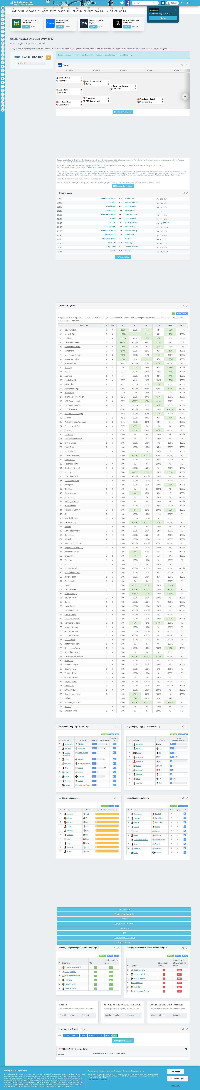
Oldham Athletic (71, 568)
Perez (67, 759)
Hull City (68, 338)
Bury (66, 564)
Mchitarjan (139, 744)
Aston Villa (69, 661)
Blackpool (69, 485)
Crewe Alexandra (72, 455)
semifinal (108, 1035)
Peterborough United (73, 543)
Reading (68, 367)
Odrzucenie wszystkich (178, 1079)
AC (158, 761)
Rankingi (99, 9)
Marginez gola (124, 928)
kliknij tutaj (127, 55)
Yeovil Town (69, 447)
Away (185, 314)
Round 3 (83, 1035)
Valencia (139, 783)
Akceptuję (176, 1071)
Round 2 (75, 1035)
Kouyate (69, 851)
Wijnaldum (139, 757)
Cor (87, 826)
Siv (158, 770)
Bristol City (69, 393)
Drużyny (77, 9)
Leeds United (70, 380)
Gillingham (69, 556)
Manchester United (72, 347)
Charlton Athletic (71, 476)
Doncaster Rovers (72, 635)
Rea (159, 765)
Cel (87, 847)
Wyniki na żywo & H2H (29, 9)
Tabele (61, 9)
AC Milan (158, 814)
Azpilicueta (139, 774)
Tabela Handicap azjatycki (124, 914)
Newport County (71, 627)
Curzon (157, 831)
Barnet (67, 602)
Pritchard (139, 770)
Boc (159, 748)
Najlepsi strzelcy (124, 942)
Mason (138, 753)
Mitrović (69, 818)
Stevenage (69, 535)
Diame (67, 776)
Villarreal (158, 835)
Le (158, 778)
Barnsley (68, 707)
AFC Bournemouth (72, 401)
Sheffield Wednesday (73, 439)
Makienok (137, 848)
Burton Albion (70, 577)
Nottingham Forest (72, 355)
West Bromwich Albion (74, 656)
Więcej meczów (123, 257)
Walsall (68, 527)
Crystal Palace (71, 409)
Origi (66, 768)
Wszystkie (105, 734)
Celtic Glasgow (160, 839)
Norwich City (70, 334)
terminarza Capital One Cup (98, 168)
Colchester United (72, 468)
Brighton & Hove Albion (74, 397)
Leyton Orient (70, 614)
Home (13, 9)
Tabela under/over (124, 909)
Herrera (138, 748)
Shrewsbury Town (72, 619)
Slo (87, 830)
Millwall (68, 539)
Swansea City (70, 363)
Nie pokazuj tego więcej (122, 186)
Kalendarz (111, 9)
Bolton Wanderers (72, 644)
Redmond (70, 835)
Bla (87, 834)
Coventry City (70, 669)
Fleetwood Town (71, 464)
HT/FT (124, 933)
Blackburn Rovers (72, 552)
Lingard (69, 826)
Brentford (68, 489)
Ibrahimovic (69, 744)
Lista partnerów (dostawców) (99, 1080)
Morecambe (70, 460)
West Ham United (72, 342)
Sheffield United (71, 677)
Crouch (67, 781)
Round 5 (100, 1035)
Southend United (72, 481)
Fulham (68, 698)
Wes (87, 843)
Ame (87, 851)
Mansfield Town (71, 518)
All (174, 314)
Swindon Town (71, 711)
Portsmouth (69, 581)
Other (122, 9)
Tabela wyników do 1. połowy (124, 938)
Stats (45, 9)
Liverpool (68, 376)
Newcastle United (72, 359)
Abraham (137, 822)
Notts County (70, 497)
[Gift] (163, 3)
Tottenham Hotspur (72, 405)
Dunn (66, 772)
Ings (68, 839)
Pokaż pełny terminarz (122, 1041)
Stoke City (69, 384)
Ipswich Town (70, 598)
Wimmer (70, 830)
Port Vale (68, 560)
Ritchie (138, 766)
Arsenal (68, 372)
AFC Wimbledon (71, 631)
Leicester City (70, 522)
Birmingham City (71, 501)
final (115, 1035)
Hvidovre (158, 848)
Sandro (67, 785)
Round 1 (67, 1035)
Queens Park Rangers (74, 414)
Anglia (20, 44)
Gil (87, 822)
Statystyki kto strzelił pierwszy (124, 924)
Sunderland (69, 351)
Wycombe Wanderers (74, 547)
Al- (158, 757)
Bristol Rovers (70, 506)
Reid (68, 843)
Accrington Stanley (72, 510)
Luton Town (69, 606)
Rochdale (69, 514)
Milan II (157, 844)
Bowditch (68, 763)
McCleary (70, 822)
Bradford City (70, 451)
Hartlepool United (72, 610)
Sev (159, 774)
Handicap (124, 919)
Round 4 (92, 1035)
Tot (158, 752)
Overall (102, 956)
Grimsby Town (70, 690)
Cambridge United (72, 531)
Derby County (70, 493)
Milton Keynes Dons (73, 702)
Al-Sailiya (158, 852)
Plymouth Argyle (71, 665)
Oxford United (70, 443)
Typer (53, 9)
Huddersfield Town (72, 573)
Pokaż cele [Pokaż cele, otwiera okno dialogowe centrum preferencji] (176, 1085)
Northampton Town (72, 623)
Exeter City (69, 686)
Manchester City (71, 388)
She (87, 839)
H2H (69, 9)
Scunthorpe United (72, 694)
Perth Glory (159, 818)
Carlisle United (71, 589)
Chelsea (68, 430)
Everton (68, 418)
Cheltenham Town (72, 648)
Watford (68, 585)
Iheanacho (70, 847)
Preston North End (72, 426)
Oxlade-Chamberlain (141, 840)
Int (158, 744)
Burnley (68, 472)
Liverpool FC (69, 971)
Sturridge (68, 748)
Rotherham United (72, 652)
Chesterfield (70, 640)
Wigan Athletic (71, 681)
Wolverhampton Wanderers (76, 422)
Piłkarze (88, 9)
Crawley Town (70, 673)
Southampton (70, 330)
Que (159, 783)
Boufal (138, 779)
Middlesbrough (71, 594)
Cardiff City (69, 434)
